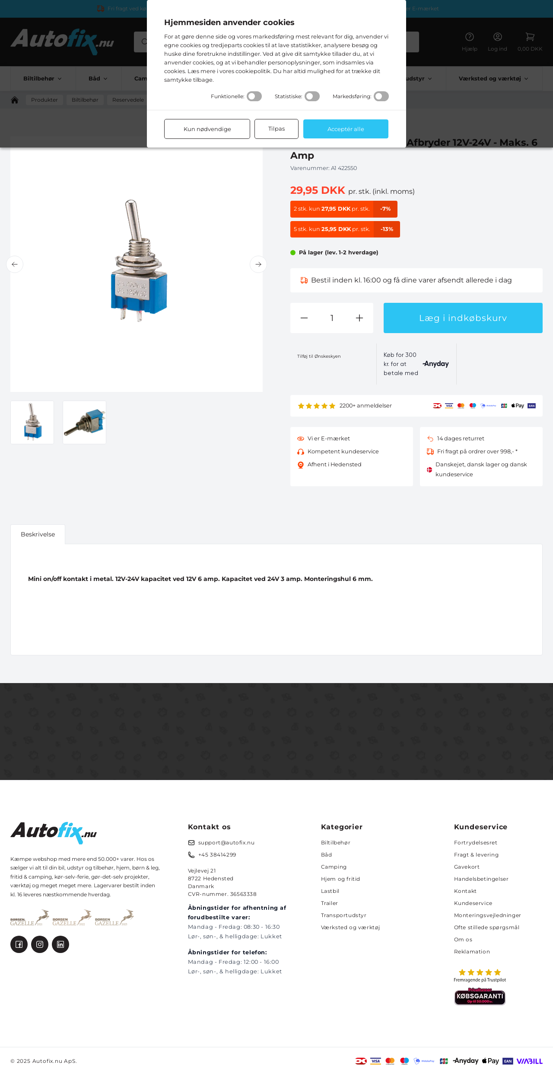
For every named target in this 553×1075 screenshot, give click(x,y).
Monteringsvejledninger (487, 915)
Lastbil (330, 891)
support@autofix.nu (226, 842)
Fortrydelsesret (476, 842)
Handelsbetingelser (481, 879)
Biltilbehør (336, 842)
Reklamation (472, 951)
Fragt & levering (476, 854)
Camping (334, 866)
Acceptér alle (345, 128)
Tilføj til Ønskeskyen (319, 356)
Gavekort (467, 866)
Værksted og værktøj (350, 927)
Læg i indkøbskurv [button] (463, 318)
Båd (326, 854)
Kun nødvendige (207, 128)
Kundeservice (473, 903)
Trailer (329, 903)
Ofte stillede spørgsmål (487, 927)
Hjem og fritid (340, 879)
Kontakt (465, 891)
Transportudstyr (344, 915)
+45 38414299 (217, 854)
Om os (463, 939)
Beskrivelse (38, 534)
